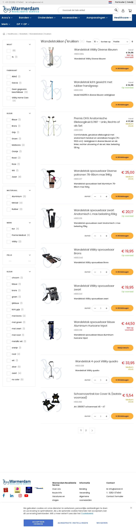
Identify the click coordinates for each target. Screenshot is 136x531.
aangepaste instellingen (73, 523)
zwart (17, 373)
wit (16, 360)
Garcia (17, 82)
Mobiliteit (23, 34)
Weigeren (102, 523)
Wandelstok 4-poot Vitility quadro (96, 361)
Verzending (84, 492)
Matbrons (19, 145)
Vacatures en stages (58, 498)
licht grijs (18, 309)
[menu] (68, 20)
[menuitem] (6, 17)
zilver (17, 366)
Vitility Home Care (20, 99)
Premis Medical (22, 235)
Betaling (83, 489)
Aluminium (19, 196)
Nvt (16, 228)
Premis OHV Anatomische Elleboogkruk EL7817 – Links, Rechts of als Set (97, 122)
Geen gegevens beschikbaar (22, 90)
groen (17, 296)
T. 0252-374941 (113, 492)
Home (4, 34)
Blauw (17, 119)
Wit (16, 170)
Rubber (18, 209)
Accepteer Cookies (38, 523)
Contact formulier (114, 496)
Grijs (16, 132)
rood (17, 354)
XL (15, 56)
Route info (57, 492)
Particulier (120, 2)
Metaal (18, 202)
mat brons (19, 315)
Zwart (17, 176)
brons (17, 290)
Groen (17, 138)
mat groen (19, 322)
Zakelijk (130, 2)
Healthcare (12, 34)
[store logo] (21, 9)
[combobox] (88, 10)
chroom (18, 277)
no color (18, 379)
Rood (17, 157)
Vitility (17, 241)
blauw (17, 284)
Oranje (17, 151)
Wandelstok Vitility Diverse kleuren (96, 49)
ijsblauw (18, 303)
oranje (17, 347)
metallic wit (20, 341)
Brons (17, 125)
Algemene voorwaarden (85, 498)
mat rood (19, 334)
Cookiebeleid (87, 513)
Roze (16, 164)
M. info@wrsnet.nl (114, 489)
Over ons (56, 489)
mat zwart (19, 328)
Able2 (17, 76)
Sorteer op (105, 41)
